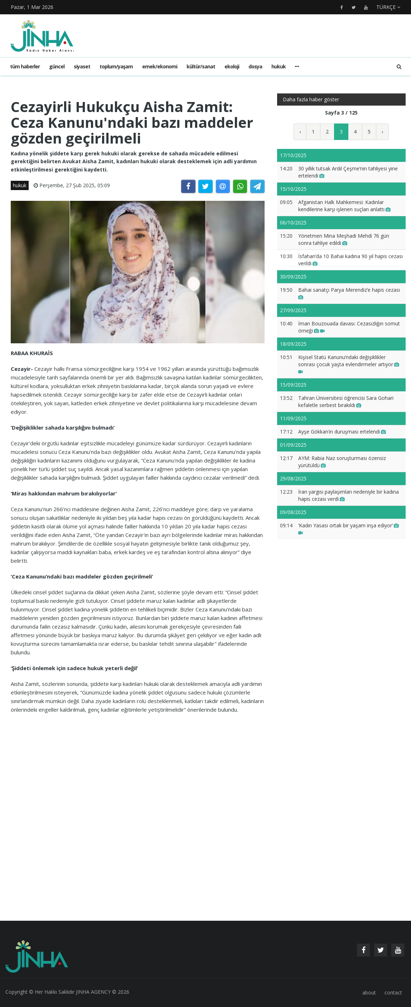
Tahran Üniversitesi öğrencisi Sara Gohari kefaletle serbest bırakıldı (345, 401)
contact (393, 992)
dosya (255, 66)
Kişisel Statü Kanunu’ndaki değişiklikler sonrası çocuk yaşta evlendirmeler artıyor (348, 364)
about (369, 992)
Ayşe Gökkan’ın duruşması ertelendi (342, 431)
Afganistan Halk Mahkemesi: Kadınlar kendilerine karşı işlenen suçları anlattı (344, 206)
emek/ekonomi (159, 66)
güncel (56, 66)
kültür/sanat (201, 66)
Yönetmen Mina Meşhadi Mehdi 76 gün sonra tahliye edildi (343, 239)
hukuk (278, 66)
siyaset (82, 66)
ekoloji (231, 66)
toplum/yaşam (116, 66)
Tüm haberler (25, 66)
